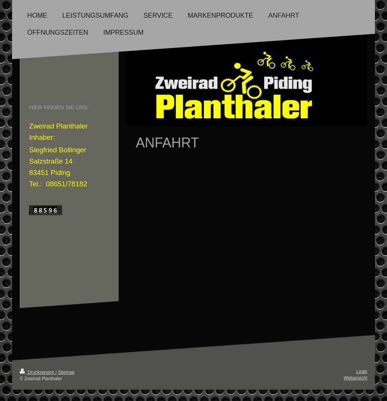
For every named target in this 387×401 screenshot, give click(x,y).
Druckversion (38, 372)
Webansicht (355, 378)
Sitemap (66, 372)
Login (361, 371)
